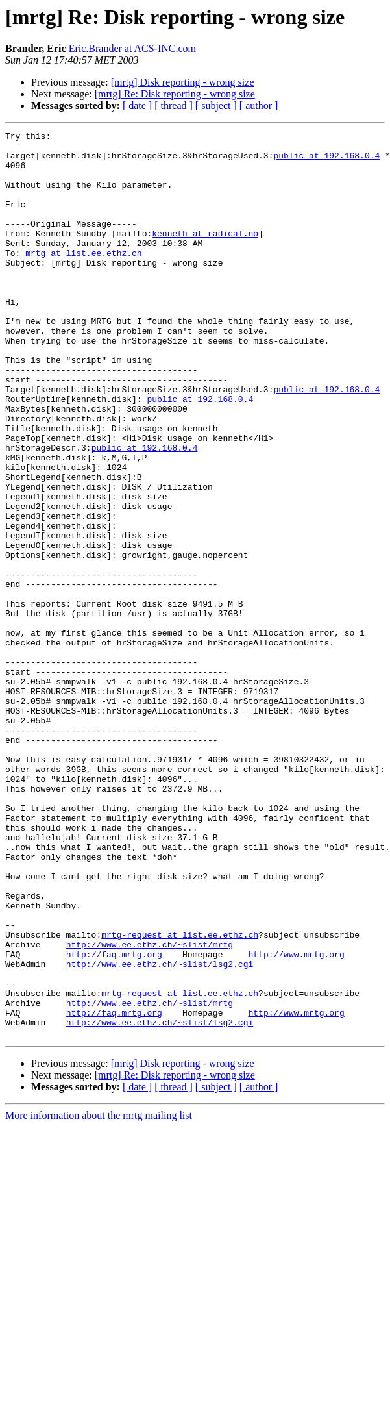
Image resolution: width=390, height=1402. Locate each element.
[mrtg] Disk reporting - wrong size (182, 82)
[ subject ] (216, 105)
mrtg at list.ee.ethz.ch (83, 278)
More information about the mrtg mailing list (98, 1296)
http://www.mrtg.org (296, 1119)
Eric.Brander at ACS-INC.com (132, 48)
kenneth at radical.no (205, 254)
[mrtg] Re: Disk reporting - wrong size (175, 93)
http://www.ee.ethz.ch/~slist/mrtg (149, 1108)
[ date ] (137, 105)
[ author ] (258, 105)
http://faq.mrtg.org (114, 1119)
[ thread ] (173, 105)
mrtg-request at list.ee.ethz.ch (179, 1096)
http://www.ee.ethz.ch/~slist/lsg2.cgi (160, 1131)
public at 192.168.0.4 (326, 161)
